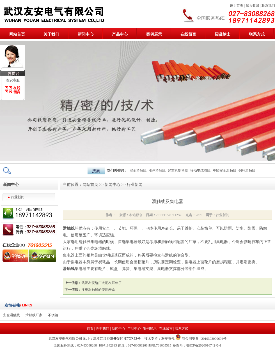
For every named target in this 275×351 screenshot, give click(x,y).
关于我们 (51, 34)
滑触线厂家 (34, 315)
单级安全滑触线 (224, 170)
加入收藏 (252, 6)
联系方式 (257, 34)
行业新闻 (17, 197)
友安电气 (168, 339)
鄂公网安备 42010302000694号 (203, 339)
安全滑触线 (138, 170)
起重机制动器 (178, 170)
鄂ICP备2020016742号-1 (203, 345)
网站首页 (17, 34)
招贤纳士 (222, 34)
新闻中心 (85, 34)
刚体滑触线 (157, 170)
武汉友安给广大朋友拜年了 (101, 283)
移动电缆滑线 (200, 170)
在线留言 (188, 34)
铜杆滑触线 (247, 170)
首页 (90, 329)
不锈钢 (53, 315)
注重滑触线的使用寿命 (98, 290)
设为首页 (236, 6)
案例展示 (154, 34)
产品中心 (120, 34)
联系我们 (268, 6)
